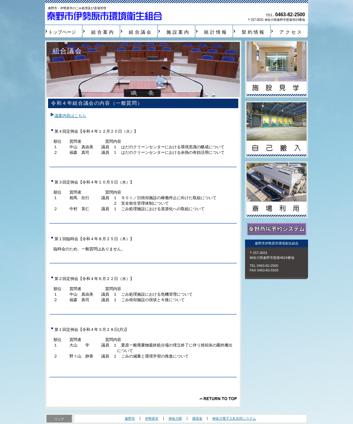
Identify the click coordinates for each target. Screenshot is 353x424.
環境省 (197, 418)
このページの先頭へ (218, 398)
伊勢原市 (151, 418)
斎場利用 (276, 189)
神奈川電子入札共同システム (234, 418)
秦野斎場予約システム (276, 229)
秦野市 (130, 418)
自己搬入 (276, 129)
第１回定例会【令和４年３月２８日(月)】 (91, 329)
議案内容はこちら (70, 115)
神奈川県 (175, 418)
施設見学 (276, 69)
